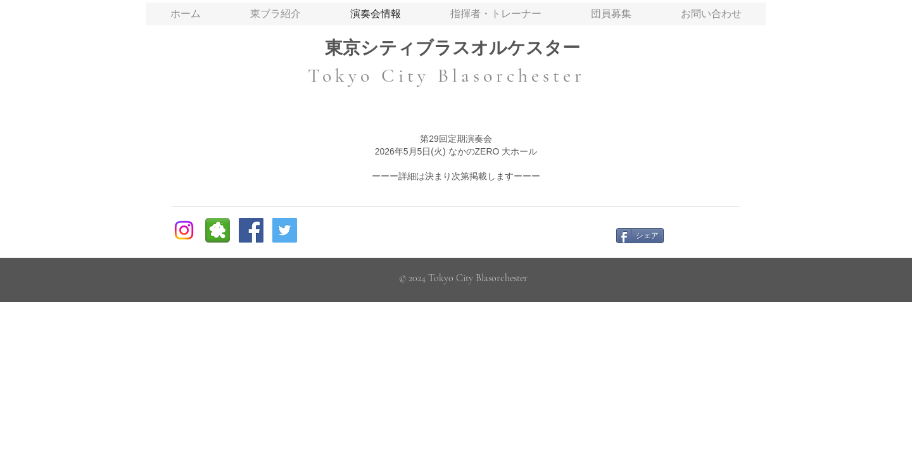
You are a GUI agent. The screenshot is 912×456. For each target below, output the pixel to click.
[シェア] (640, 235)
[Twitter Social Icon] (284, 230)
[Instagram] (184, 230)
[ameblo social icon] (217, 230)
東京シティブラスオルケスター (452, 48)
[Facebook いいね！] (707, 235)
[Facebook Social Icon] (251, 230)
